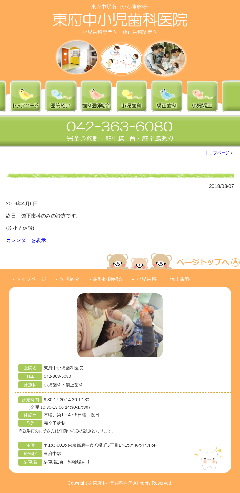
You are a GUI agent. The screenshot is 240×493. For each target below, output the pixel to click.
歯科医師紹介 (108, 279)
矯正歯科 (180, 279)
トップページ (217, 153)
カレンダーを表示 (26, 240)
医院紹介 (70, 279)
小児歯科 (147, 279)
